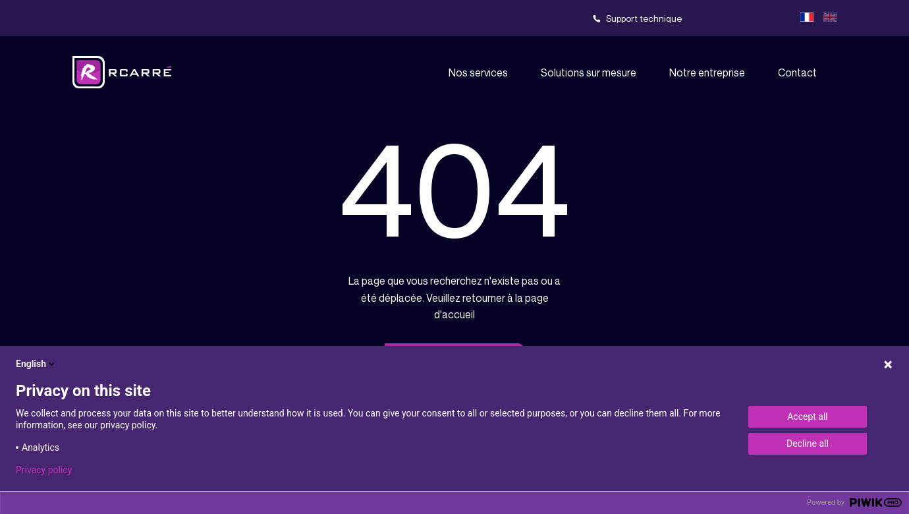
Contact (797, 72)
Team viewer (744, 18)
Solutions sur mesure (588, 72)
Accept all (807, 416)
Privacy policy (44, 470)
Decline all (807, 443)
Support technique (644, 18)
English (36, 363)
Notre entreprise (707, 72)
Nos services (478, 72)
